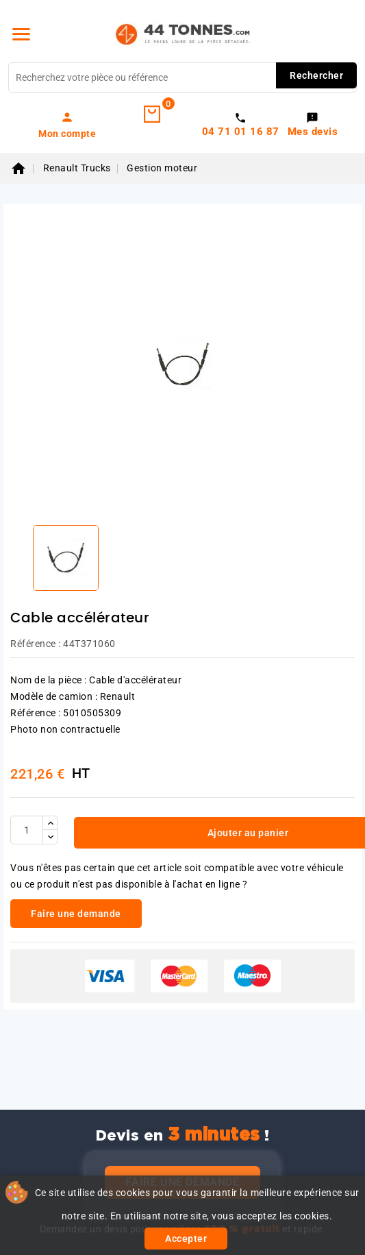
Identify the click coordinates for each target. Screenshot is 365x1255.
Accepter (186, 1238)
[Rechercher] (182, 77)
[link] (67, 124)
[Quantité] (26, 830)
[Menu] (21, 34)
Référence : (35, 643)
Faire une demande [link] (76, 913)
